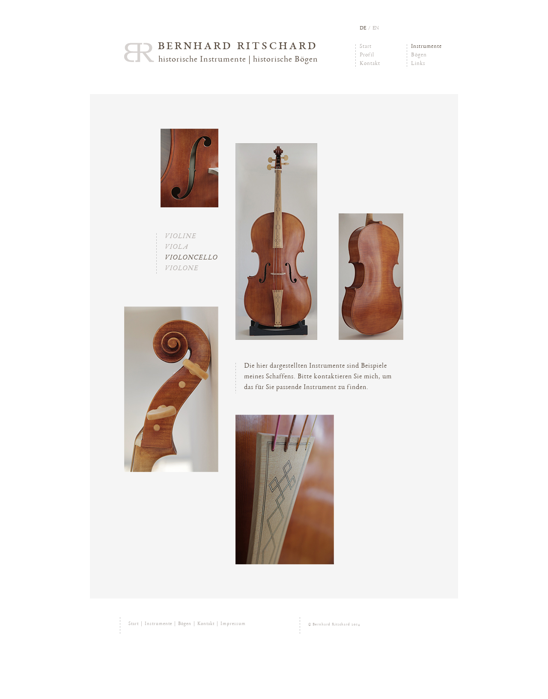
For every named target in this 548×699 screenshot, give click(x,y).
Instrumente (426, 47)
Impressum (233, 624)
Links (418, 64)
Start (366, 47)
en (375, 28)
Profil (367, 55)
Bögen (419, 55)
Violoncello (191, 258)
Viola (176, 247)
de (363, 28)
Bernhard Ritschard (238, 46)
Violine (180, 236)
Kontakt (370, 64)
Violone (181, 268)
